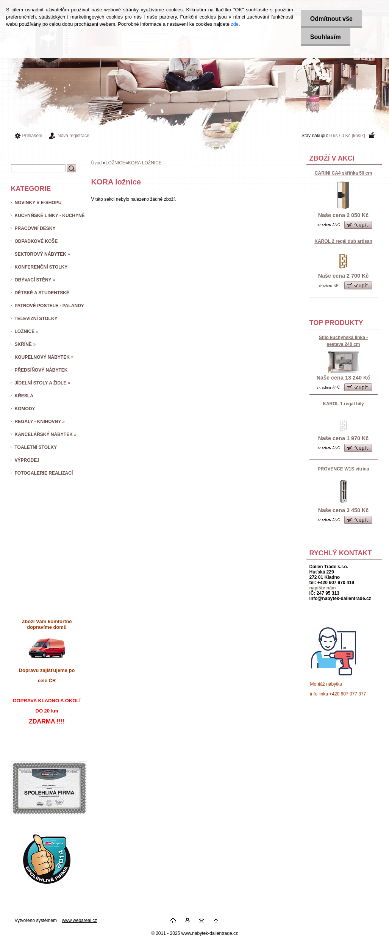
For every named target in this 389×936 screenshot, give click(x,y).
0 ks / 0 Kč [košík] (347, 135)
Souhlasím (325, 37)
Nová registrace (73, 135)
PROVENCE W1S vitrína (343, 469)
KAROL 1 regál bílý (343, 403)
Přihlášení (32, 135)
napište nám (322, 588)
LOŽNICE (115, 163)
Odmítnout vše (331, 19)
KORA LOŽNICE (145, 163)
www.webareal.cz (79, 920)
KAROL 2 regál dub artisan (343, 241)
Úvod (96, 163)
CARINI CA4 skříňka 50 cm (343, 173)
